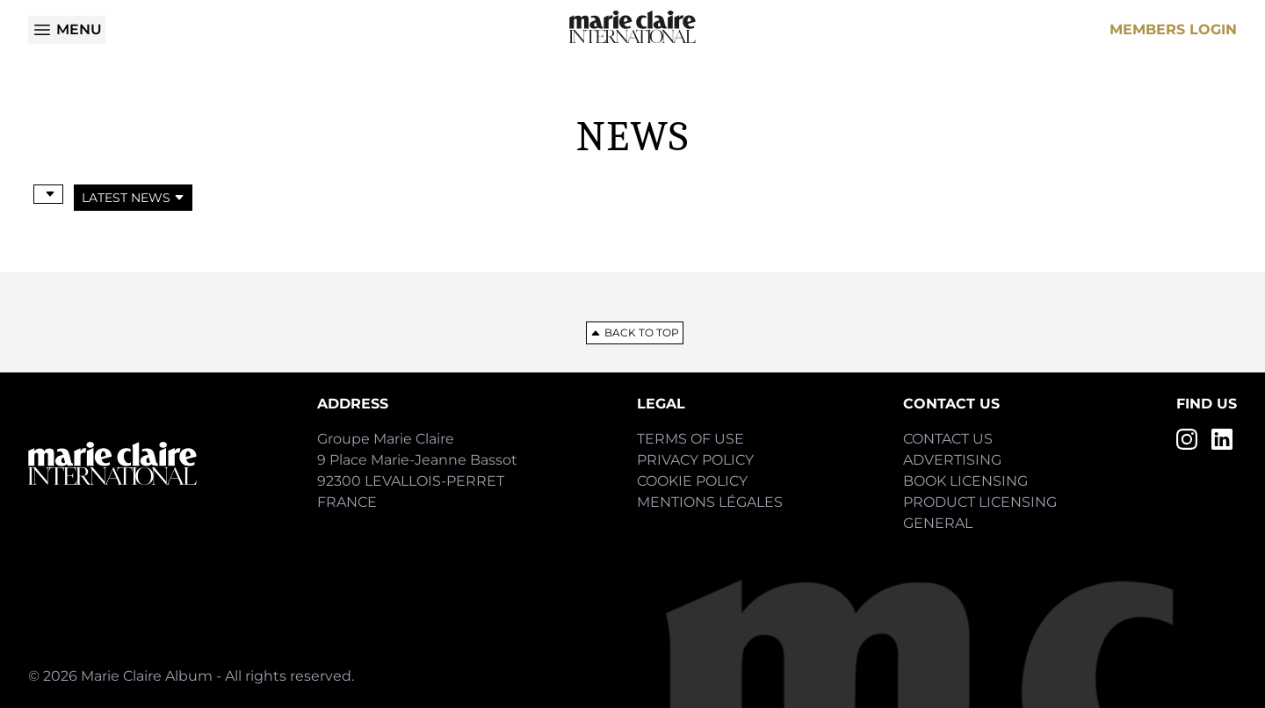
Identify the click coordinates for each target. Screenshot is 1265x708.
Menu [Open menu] (67, 29)
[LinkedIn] (1221, 439)
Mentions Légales (710, 502)
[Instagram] (1186, 439)
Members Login (1173, 29)
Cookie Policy (692, 481)
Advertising (952, 460)
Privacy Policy (695, 460)
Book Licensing (965, 481)
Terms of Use (690, 438)
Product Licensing (980, 502)
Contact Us (948, 438)
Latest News (133, 198)
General (937, 523)
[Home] (632, 27)
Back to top (634, 332)
